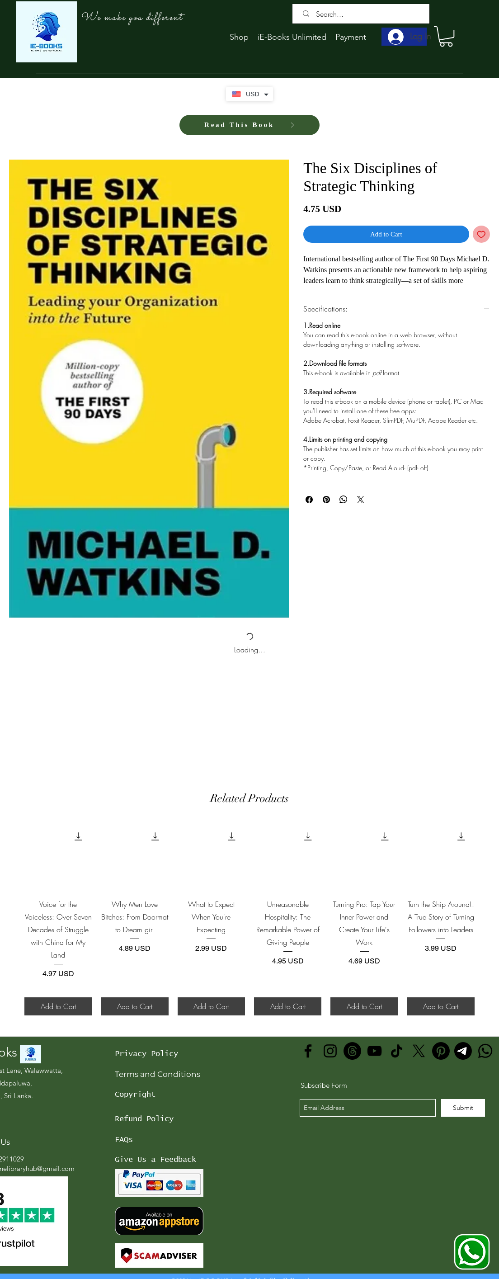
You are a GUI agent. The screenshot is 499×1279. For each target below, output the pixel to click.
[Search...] (363, 14)
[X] (419, 1051)
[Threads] (352, 1051)
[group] (249, 918)
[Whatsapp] (485, 1051)
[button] (446, 36)
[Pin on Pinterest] (326, 499)
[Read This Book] (249, 125)
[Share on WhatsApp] (343, 499)
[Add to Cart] (58, 1006)
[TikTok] (396, 1051)
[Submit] (463, 1108)
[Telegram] (463, 1051)
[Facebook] (308, 1051)
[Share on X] (360, 499)
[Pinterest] (441, 1051)
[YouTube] (374, 1051)
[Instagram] (330, 1051)
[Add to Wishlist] (481, 234)
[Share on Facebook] (309, 499)
